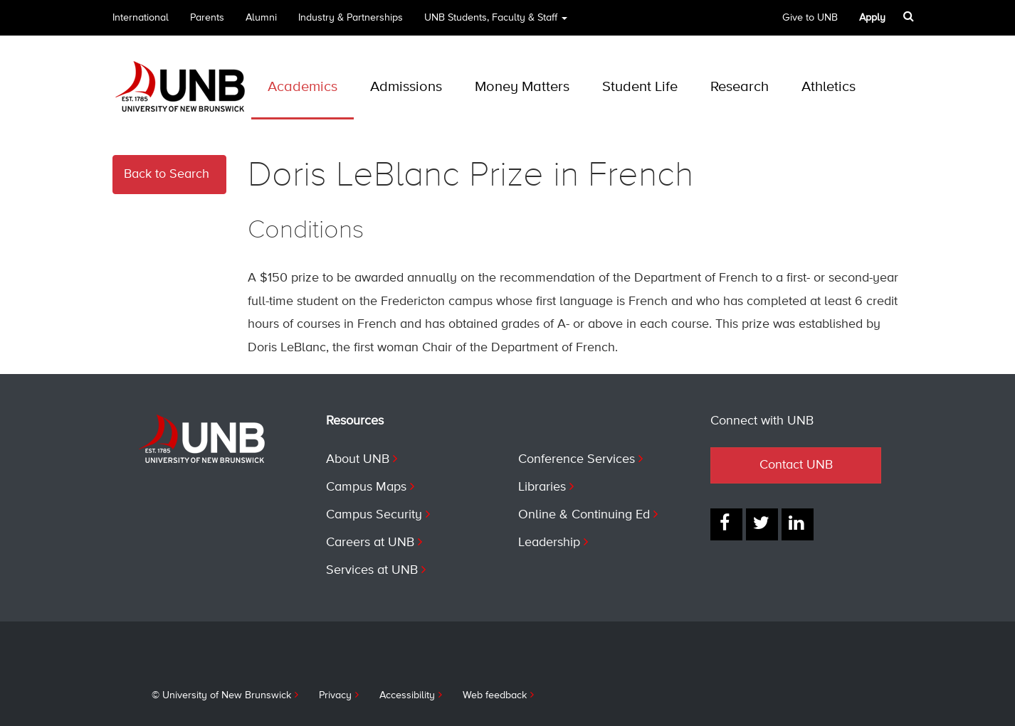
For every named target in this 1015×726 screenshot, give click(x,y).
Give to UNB (810, 18)
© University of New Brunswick (221, 695)
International (140, 18)
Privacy (335, 695)
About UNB (357, 459)
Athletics (828, 87)
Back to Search (166, 174)
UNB (495, 22)
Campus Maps (366, 487)
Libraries (542, 487)
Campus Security (374, 514)
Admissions (406, 87)
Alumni (261, 18)
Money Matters (522, 87)
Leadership (549, 542)
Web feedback (495, 695)
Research (739, 87)
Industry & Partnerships (350, 18)
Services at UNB (372, 570)
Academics (302, 87)
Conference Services (576, 459)
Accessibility (407, 695)
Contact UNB (796, 465)
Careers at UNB (370, 542)
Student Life (640, 87)
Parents (207, 18)
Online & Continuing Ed (584, 514)
